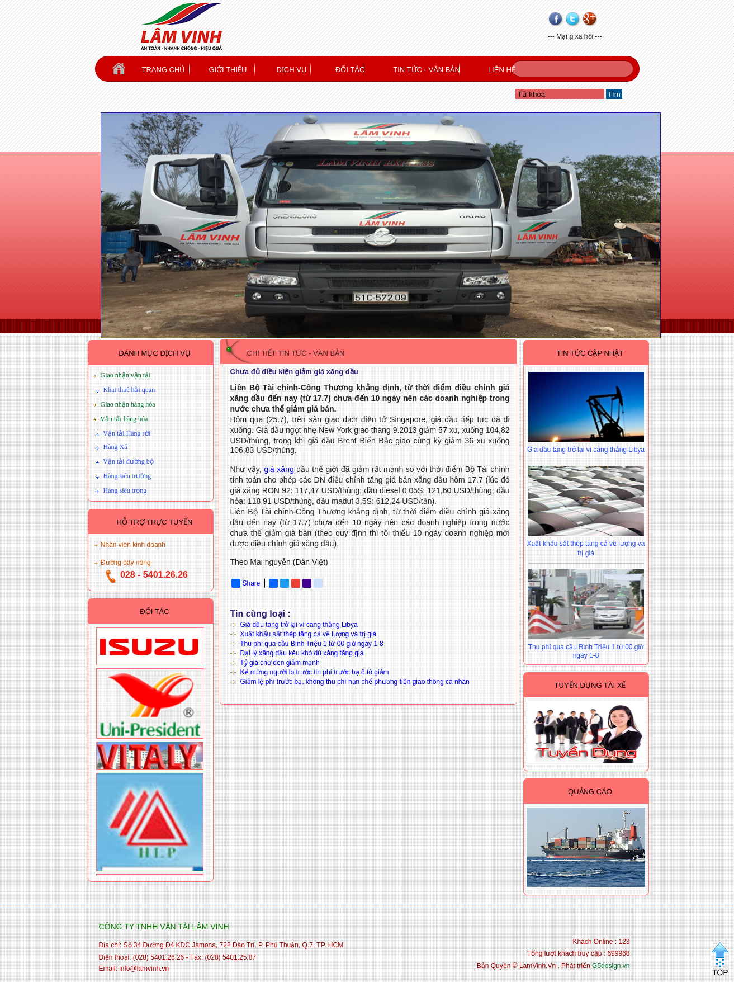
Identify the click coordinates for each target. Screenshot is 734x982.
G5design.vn (610, 966)
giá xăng (279, 469)
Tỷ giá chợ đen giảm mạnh (279, 663)
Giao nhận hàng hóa (128, 404)
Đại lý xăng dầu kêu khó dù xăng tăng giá (302, 653)
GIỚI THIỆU (228, 69)
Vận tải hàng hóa (124, 419)
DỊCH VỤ (291, 69)
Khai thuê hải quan (129, 390)
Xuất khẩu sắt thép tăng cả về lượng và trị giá (308, 634)
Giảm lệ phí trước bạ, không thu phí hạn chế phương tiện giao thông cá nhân (355, 682)
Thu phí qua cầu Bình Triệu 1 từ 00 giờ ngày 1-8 (311, 644)
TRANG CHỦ (164, 69)
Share (246, 583)
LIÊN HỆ (501, 69)
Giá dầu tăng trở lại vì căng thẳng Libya (299, 625)
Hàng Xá (115, 447)
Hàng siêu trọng (125, 490)
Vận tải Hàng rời (126, 433)
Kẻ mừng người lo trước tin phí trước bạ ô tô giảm (314, 672)
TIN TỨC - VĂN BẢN (426, 69)
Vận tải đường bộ (128, 461)
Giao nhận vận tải (126, 375)
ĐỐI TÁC (349, 69)
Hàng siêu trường (127, 476)
